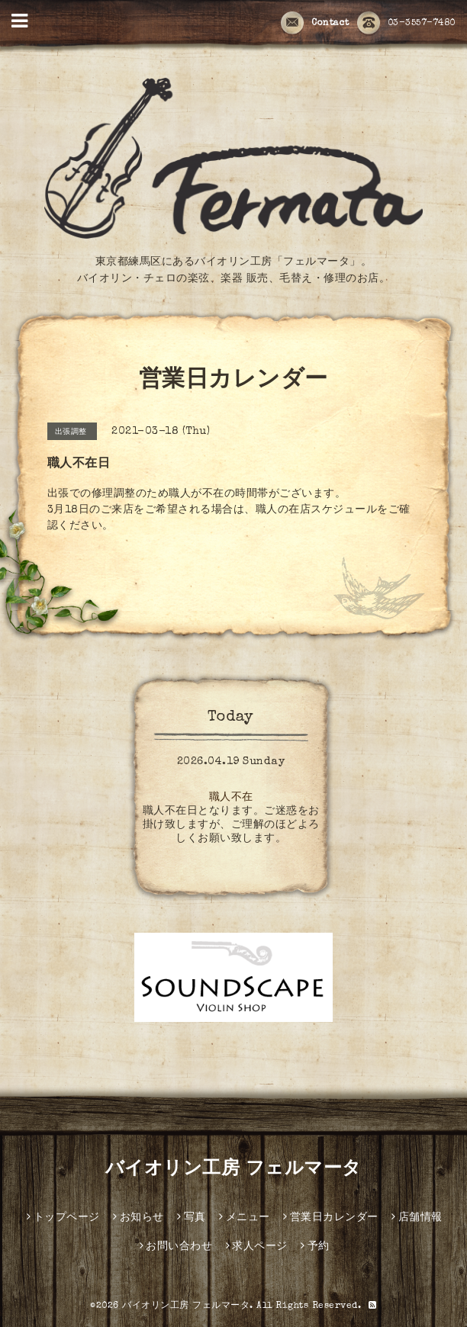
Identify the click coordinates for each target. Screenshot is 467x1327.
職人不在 (231, 797)
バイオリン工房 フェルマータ (233, 1170)
